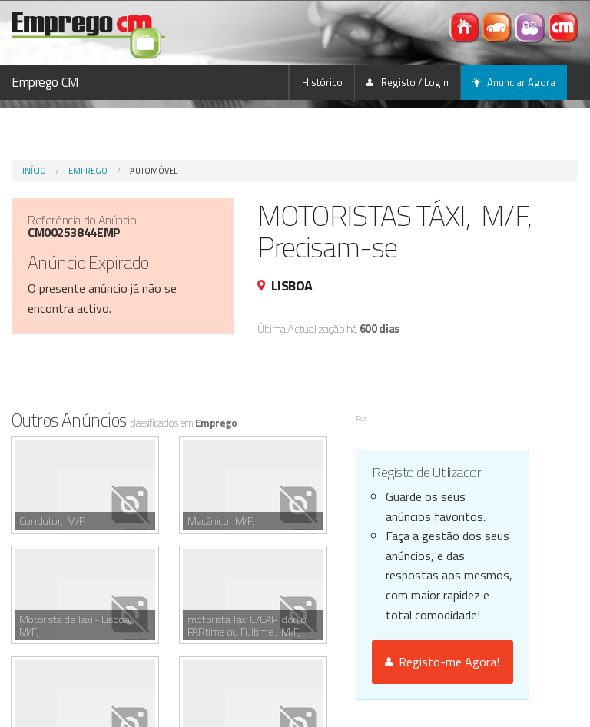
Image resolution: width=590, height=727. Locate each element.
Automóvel (153, 170)
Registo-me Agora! (442, 661)
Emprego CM (45, 82)
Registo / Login (407, 82)
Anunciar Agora (513, 82)
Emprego (88, 170)
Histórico (322, 82)
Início (34, 170)
